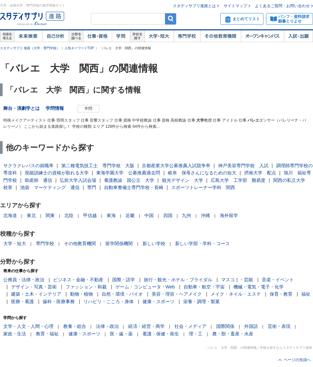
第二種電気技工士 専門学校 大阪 (97, 165)
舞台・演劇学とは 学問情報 (35, 108)
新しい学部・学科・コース (202, 243)
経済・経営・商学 (146, 326)
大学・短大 (158, 36)
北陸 (68, 215)
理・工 (195, 333)
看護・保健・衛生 (160, 333)
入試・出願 (298, 36)
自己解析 (55, 36)
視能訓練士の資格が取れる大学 (57, 172)
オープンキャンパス (262, 36)
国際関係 (225, 326)
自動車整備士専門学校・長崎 (133, 187)
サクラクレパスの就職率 (28, 165)
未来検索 (28, 36)
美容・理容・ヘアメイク (177, 294)
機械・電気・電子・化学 (258, 286)
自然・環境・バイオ (122, 294)
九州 (186, 215)
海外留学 (229, 215)
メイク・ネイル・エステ (236, 294)
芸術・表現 (279, 326)
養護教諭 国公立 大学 (129, 180)
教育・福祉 (47, 333)
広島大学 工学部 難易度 (238, 180)
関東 (50, 215)
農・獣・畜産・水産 (232, 333)
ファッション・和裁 (86, 286)
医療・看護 (22, 301)
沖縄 (205, 215)
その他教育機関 (220, 36)
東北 (31, 215)
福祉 (305, 294)
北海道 (10, 215)
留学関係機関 (119, 243)
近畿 (130, 215)
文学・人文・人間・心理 (28, 326)
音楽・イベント (278, 279)
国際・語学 (123, 279)
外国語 (251, 326)
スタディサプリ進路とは (194, 6)
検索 (170, 18)
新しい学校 (153, 243)
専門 (91, 187)
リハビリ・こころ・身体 (108, 301)
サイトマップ (235, 6)
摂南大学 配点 (260, 172)
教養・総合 (74, 326)
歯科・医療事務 (59, 301)
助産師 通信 (38, 180)
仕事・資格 (97, 36)
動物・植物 (81, 294)
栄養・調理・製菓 (201, 301)
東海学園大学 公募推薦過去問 (128, 172)
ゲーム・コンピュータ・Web (145, 286)
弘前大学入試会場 (78, 180)
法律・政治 (107, 326)
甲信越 (90, 215)
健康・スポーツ (158, 301)
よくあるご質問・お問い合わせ (282, 6)
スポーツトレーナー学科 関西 (203, 187)
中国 (149, 215)
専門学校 (186, 36)
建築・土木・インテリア (36, 294)
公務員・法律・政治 (23, 279)
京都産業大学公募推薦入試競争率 (176, 165)
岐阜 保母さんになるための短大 (202, 172)
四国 (167, 215)
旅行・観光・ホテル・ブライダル (178, 279)
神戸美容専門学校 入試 (243, 165)
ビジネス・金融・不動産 (78, 279)
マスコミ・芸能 (237, 279)
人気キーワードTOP (79, 48)
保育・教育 (281, 294)
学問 (121, 36)
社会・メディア (190, 326)
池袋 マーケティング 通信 (50, 187)
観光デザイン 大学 (182, 180)
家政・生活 (14, 333)
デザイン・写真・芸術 (34, 286)
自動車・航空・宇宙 (204, 286)
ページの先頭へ (297, 360)
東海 (111, 215)
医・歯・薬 (121, 333)
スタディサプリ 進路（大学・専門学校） (30, 48)
